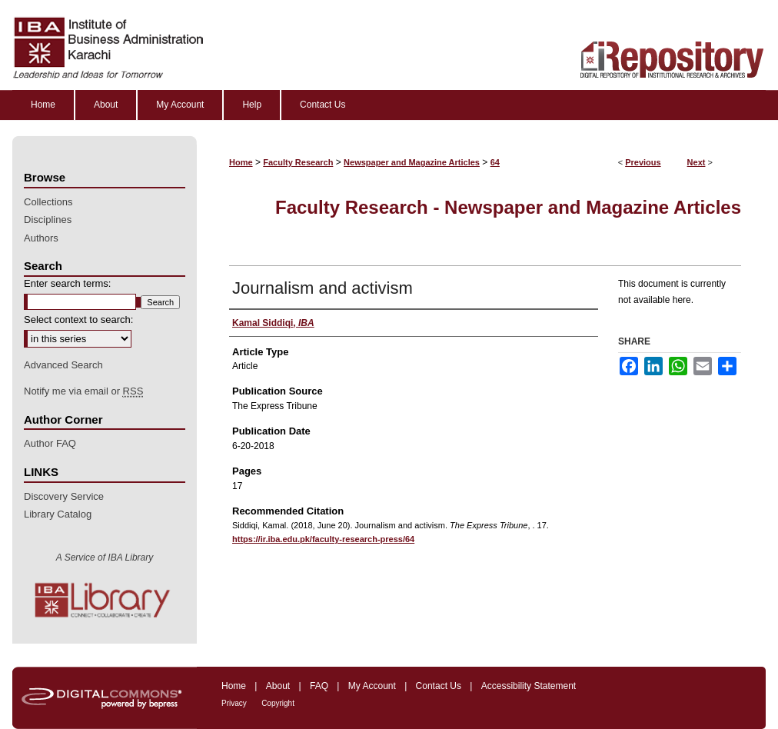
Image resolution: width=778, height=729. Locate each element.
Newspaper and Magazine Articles (412, 162)
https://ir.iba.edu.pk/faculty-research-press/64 (323, 539)
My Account (372, 686)
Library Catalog (57, 514)
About (278, 686)
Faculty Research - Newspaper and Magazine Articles (508, 207)
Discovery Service (64, 496)
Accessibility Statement (528, 686)
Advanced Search (63, 365)
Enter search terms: (67, 283)
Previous (642, 162)
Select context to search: (78, 319)
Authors (41, 238)
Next (696, 162)
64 (495, 162)
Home (241, 162)
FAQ (319, 686)
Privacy (234, 703)
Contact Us (438, 686)
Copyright (277, 703)
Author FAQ (50, 443)
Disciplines (47, 219)
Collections (48, 202)
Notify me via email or (83, 391)
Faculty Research (298, 162)
